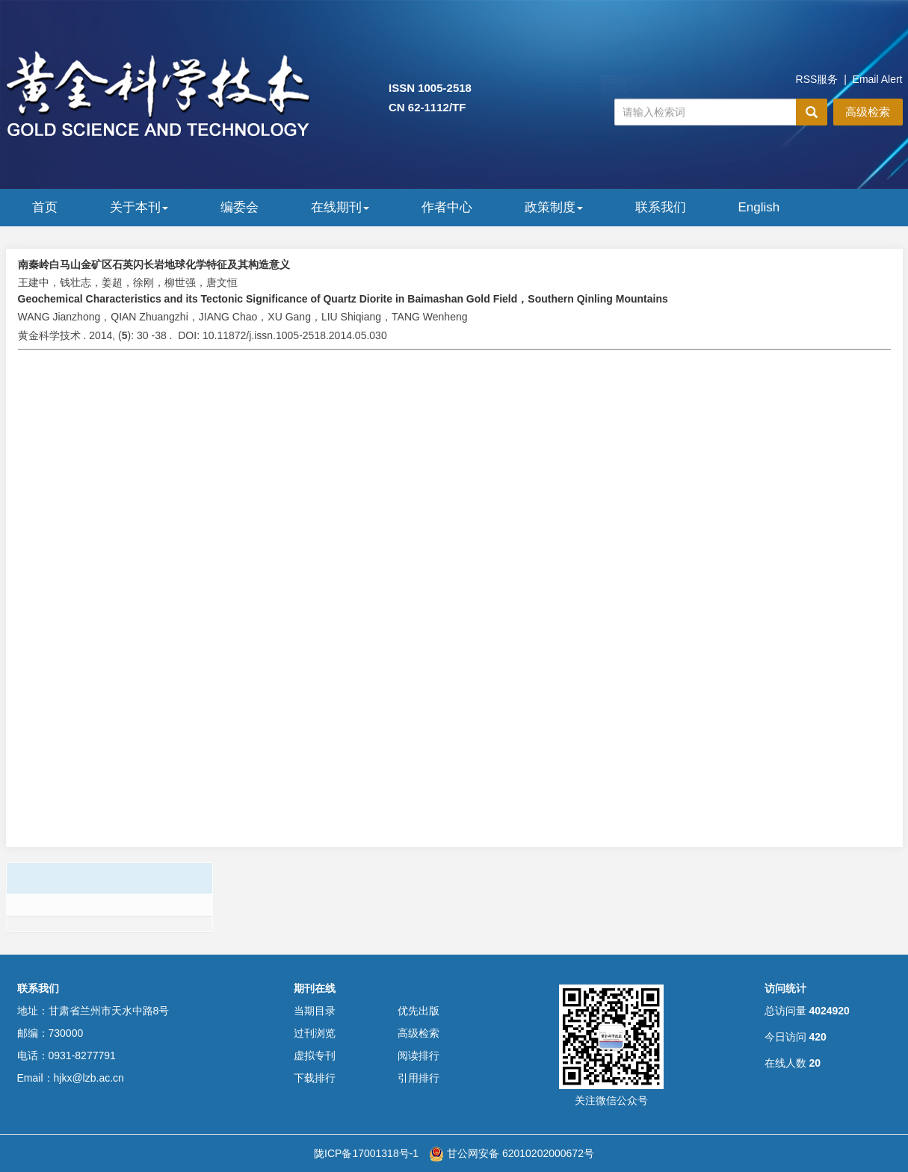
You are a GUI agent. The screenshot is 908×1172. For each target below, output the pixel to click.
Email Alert (878, 79)
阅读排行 (418, 1055)
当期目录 (315, 1011)
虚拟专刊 (315, 1055)
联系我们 (660, 207)
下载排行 (315, 1078)
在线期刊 (340, 207)
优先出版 (418, 1011)
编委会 (239, 207)
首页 (45, 207)
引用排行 (418, 1078)
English (759, 207)
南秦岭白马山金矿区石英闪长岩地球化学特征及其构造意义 (154, 264)
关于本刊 (139, 207)
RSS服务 (817, 79)
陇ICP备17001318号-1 (366, 1153)
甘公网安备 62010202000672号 (511, 1153)
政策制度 (554, 207)
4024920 (829, 1011)
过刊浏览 (315, 1033)
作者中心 (446, 207)
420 (817, 1037)
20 (815, 1063)
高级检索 (867, 111)
